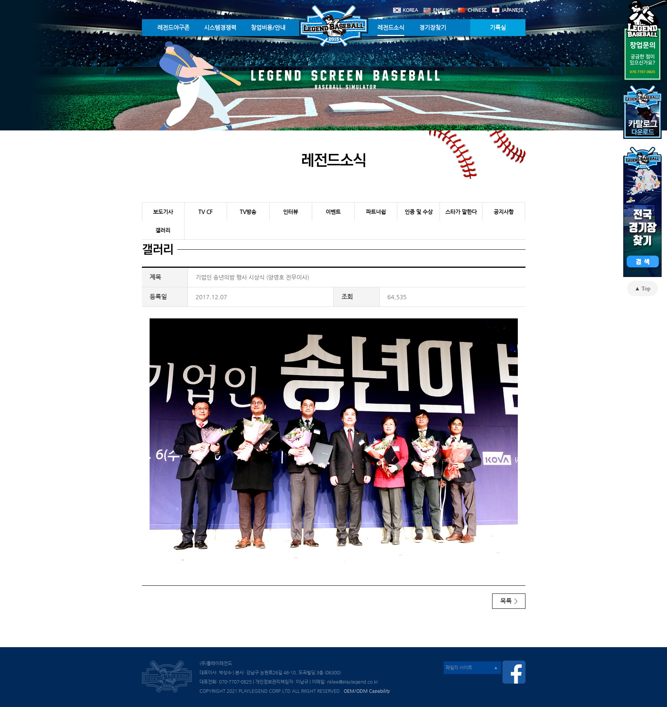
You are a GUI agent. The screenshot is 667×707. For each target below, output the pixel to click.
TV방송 (248, 212)
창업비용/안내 (268, 27)
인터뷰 (290, 212)
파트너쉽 (376, 212)
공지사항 (504, 212)
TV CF (205, 212)
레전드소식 (390, 27)
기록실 (498, 27)
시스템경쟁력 (220, 27)
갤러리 (162, 230)
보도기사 (163, 212)
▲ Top (642, 288)
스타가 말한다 (461, 212)
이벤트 (333, 212)
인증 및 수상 (419, 212)
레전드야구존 (173, 27)
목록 (508, 601)
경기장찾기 (432, 27)
